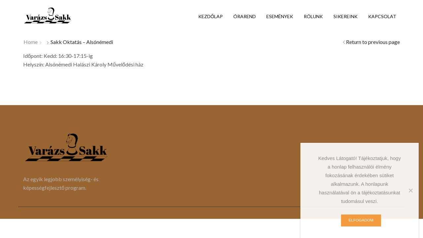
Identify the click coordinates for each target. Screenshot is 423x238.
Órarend (244, 16)
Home (30, 42)
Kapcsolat (382, 16)
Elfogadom (361, 220)
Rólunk (313, 16)
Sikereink (345, 16)
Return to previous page (373, 42)
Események (279, 16)
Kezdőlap (210, 16)
